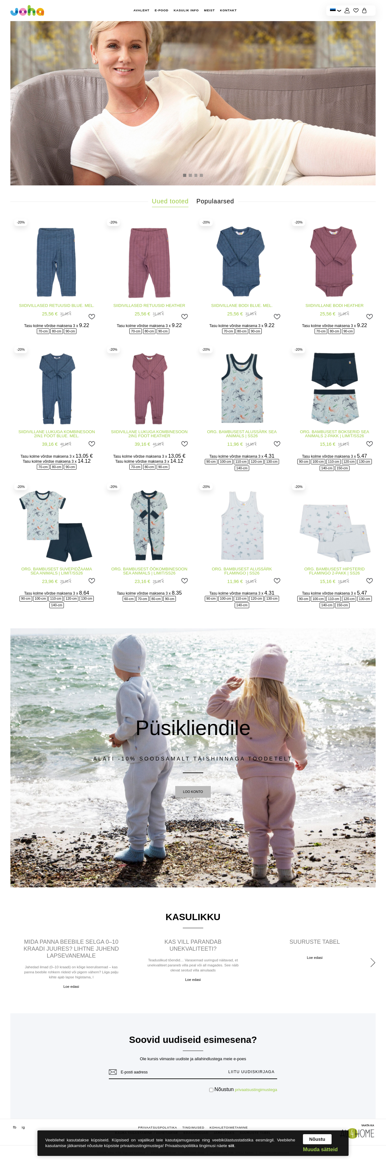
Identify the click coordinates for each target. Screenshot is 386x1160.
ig (23, 1127)
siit (231, 1145)
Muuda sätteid (320, 1149)
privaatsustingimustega (256, 1089)
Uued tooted (170, 201)
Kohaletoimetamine (229, 1127)
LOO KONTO (193, 792)
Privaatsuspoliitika (157, 1127)
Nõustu (317, 1139)
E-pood (162, 10)
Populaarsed (215, 201)
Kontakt (228, 10)
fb (14, 1127)
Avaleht (141, 10)
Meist (209, 10)
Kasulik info (186, 10)
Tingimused (193, 1127)
